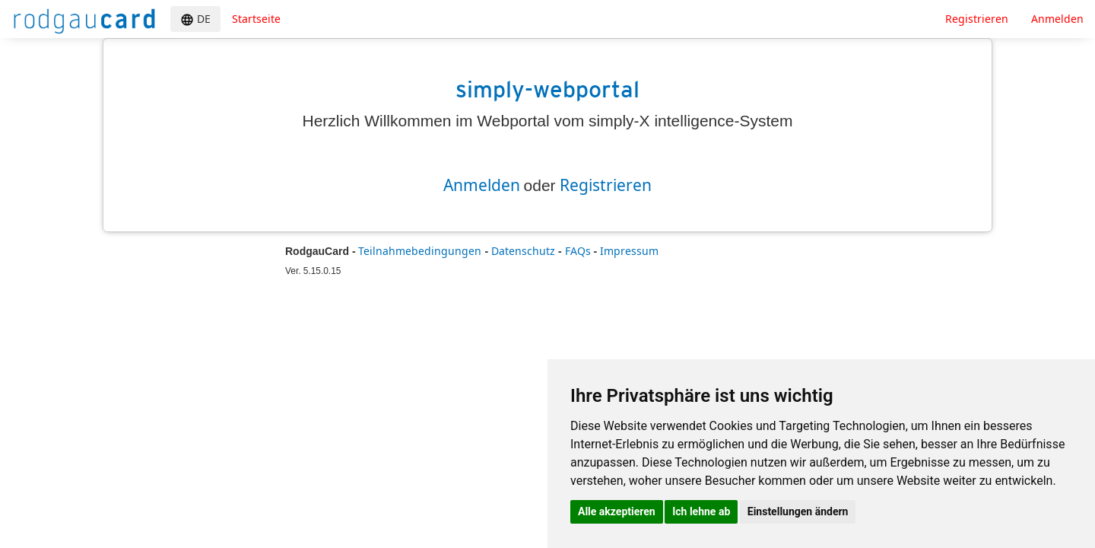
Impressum (629, 251)
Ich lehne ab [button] (701, 511)
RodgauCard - (320, 251)
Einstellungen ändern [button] (798, 511)
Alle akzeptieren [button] (616, 511)
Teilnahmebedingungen (421, 251)
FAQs (579, 251)
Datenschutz (524, 251)
